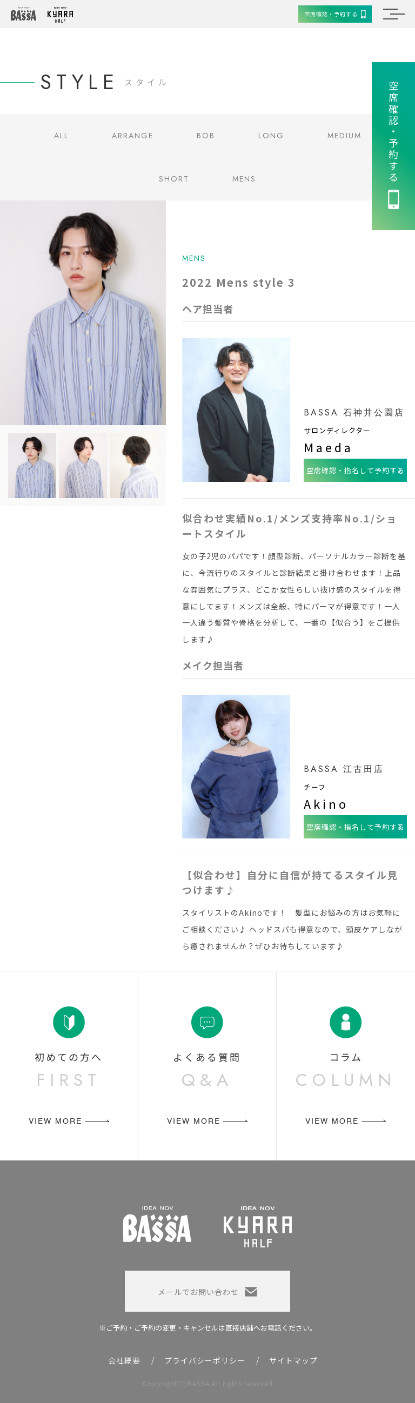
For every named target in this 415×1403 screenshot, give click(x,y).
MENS (244, 178)
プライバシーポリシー (204, 1360)
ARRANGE (132, 135)
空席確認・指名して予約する (355, 470)
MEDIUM (344, 135)
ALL (61, 135)
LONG (271, 135)
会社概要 (124, 1360)
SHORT (174, 178)
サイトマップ (293, 1360)
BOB (206, 135)
